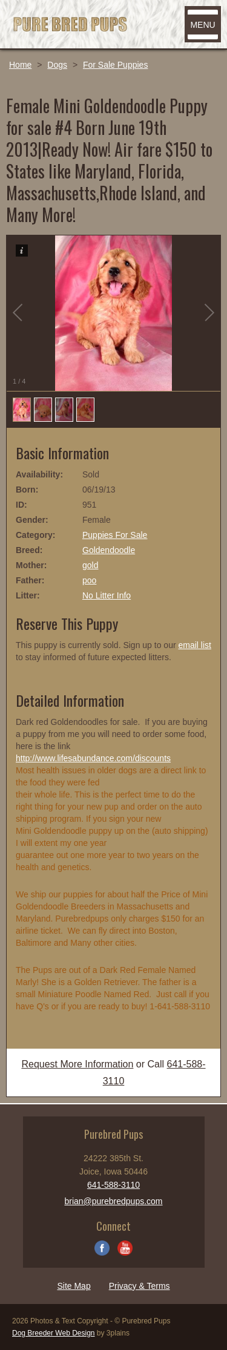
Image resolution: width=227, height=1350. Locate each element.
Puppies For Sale (114, 535)
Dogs (57, 65)
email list (194, 645)
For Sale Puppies (115, 65)
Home (20, 65)
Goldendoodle (108, 550)
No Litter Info (106, 595)
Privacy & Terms (139, 1286)
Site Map (73, 1286)
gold (90, 565)
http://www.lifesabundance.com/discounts (93, 758)
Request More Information (77, 1064)
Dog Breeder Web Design (53, 1333)
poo (89, 580)
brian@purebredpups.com (113, 1201)
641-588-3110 (113, 1185)
